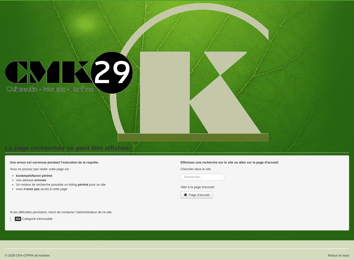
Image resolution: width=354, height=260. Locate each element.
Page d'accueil (196, 195)
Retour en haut (338, 255)
